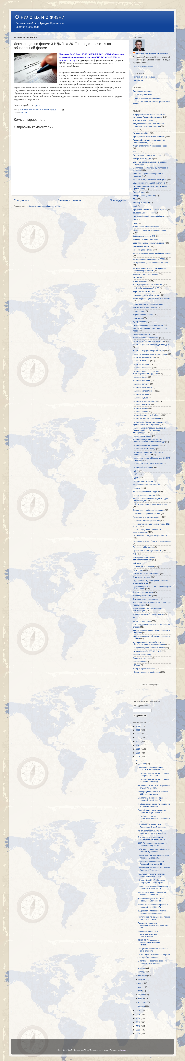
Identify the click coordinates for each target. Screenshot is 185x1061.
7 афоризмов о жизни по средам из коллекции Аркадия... (154, 805)
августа (142, 979)
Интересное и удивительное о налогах (150, 262)
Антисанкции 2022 (141, 133)
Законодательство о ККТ (144, 236)
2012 (138, 1026)
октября (142, 972)
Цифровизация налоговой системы (149, 648)
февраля (142, 1002)
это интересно (139, 662)
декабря (142, 764)
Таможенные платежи (143, 592)
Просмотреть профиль (143, 66)
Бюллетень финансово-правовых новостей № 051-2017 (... (153, 799)
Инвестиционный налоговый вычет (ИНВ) (152, 253)
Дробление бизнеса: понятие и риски (149, 209)
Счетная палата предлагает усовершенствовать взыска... (152, 838)
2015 (138, 1015)
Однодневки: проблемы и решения (148, 510)
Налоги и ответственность (145, 401)
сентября (142, 976)
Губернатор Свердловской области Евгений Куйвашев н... (154, 850)
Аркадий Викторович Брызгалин (152, 53)
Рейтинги (137, 563)
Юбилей (136, 665)
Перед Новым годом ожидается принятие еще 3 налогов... (152, 811)
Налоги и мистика (141, 394)
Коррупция (138, 318)
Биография (138, 80)
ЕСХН (135, 223)
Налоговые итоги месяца (144, 449)
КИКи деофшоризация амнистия (147, 284)
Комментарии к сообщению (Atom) (44, 206)
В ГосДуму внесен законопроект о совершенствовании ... (153, 774)
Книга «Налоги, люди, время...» (147, 98)
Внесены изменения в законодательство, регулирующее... (148, 934)
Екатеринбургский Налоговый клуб (148, 216)
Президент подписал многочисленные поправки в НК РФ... (153, 925)
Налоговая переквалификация (147, 445)
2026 (138, 726)
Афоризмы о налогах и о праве (147, 155)
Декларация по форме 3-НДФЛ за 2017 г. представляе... (153, 793)
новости (136, 488)
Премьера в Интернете (143, 547)
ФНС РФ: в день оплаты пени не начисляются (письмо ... (152, 844)
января (141, 1006)
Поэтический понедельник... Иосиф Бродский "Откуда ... (154, 918)
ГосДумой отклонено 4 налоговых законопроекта (153, 949)
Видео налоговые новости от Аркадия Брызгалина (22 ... (151, 863)
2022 (138, 741)
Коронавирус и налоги (143, 315)
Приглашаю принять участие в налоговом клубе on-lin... (151, 875)
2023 (138, 737)
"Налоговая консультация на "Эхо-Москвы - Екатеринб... (153, 856)
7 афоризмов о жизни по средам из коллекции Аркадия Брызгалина (149, 115)
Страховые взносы (141, 577)
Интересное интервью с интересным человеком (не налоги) (149, 269)
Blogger (123, 1050)
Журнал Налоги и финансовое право (149, 230)
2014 (138, 1018)
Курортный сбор (140, 321)
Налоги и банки (140, 377)
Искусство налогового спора (146, 274)
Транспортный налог (142, 596)
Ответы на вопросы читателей (146, 513)
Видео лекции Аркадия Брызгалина (149, 183)
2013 (138, 1022)
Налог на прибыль (141, 361)
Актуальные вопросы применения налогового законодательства (148, 125)
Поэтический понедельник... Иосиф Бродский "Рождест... (154, 869)
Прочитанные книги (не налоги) (147, 550)
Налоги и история (141, 384)
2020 (138, 749)
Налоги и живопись (141, 380)
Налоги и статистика (142, 368)
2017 (138, 760)
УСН (135, 618)
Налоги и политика (141, 405)
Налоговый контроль (142, 467)
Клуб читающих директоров (145, 291)
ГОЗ (135, 199)
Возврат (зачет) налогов (144, 196)
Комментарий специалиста (145, 308)
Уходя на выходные (142, 621)
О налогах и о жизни (39, 17)
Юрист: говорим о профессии (146, 672)
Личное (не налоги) (141, 334)
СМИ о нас (138, 570)
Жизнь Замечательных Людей (146, 227)
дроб (135, 206)
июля (141, 983)
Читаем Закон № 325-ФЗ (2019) (147, 651)
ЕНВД (135, 220)
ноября (141, 968)
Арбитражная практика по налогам (148, 136)
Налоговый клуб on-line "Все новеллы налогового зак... (151, 899)
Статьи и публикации (142, 94)
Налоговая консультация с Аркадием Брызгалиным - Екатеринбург (149, 423)
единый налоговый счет (144, 213)
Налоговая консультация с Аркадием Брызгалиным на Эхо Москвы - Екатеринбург (149, 430)
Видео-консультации (142, 91)
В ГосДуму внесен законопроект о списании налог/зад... (153, 780)
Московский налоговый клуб (146, 338)
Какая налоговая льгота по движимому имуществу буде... (152, 832)
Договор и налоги (141, 202)
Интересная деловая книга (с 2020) (149, 259)
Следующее (21, 200)
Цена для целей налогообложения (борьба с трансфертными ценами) (149, 643)
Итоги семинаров (141, 281)
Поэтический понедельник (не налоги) (150, 535)
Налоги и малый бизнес (144, 391)
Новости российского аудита (146, 491)
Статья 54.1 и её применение (146, 574)
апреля (141, 994)
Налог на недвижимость (144, 357)
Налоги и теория (140, 412)
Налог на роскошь (141, 364)
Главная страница (69, 200)
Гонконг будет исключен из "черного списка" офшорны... (154, 956)
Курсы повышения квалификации (148, 325)
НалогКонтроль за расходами (146, 419)
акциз (135, 130)
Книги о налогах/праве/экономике (148, 304)
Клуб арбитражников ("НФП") (146, 288)
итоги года (137, 278)
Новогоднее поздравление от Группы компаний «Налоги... (152, 768)
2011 (138, 1030)
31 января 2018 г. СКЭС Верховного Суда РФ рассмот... (154, 786)
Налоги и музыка (140, 398)
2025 (138, 730)
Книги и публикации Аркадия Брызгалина (151, 298)
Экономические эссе (142, 658)
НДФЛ (24, 113)
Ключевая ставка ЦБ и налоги (146, 295)
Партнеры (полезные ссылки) (146, 520)
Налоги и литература (142, 387)
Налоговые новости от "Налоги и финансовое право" (148, 453)
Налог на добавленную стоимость (148, 341)
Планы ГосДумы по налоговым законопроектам (147, 531)
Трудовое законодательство (145, 599)
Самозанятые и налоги (143, 567)
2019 (138, 753)
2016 (138, 1011)
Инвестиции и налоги (142, 250)
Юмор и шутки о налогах (144, 668)
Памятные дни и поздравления (147, 517)
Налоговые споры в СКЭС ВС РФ (148, 464)
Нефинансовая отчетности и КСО (148, 484)
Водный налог (139, 192)
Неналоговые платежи (143, 481)
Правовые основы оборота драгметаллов (152, 541)
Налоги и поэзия (140, 408)
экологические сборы (142, 655)
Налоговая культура (142, 436)
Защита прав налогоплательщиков (148, 243)
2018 (138, 757)
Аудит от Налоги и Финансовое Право (150, 146)
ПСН (135, 554)
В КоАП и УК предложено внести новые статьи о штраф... (153, 962)
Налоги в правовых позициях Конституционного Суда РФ (146, 372)
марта (141, 998)
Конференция (139, 311)
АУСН (135, 152)
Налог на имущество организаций (148, 350)
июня (141, 987)
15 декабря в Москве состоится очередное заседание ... (152, 912)
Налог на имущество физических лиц (150, 354)
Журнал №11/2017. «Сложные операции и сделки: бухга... (151, 881)
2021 (138, 745)
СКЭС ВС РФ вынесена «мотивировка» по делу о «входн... (150, 942)
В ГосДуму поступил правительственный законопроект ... (154, 818)
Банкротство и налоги (143, 159)
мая (140, 991)
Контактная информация (144, 77)
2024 (138, 734)
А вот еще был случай (143, 120)
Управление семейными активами (148, 614)
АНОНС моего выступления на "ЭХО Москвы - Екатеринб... (154, 893)
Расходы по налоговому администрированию (144, 558)
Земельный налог (141, 246)
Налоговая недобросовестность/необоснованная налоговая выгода (149, 440)
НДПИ (135, 471)
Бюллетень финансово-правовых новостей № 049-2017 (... (153, 905)
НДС (135, 474)
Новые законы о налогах (144, 495)
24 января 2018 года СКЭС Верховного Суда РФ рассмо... (153, 826)
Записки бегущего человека (145, 239)
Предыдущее (118, 200)
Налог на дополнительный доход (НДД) (151, 344)
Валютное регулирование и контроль (149, 179)
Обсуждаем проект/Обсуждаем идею (149, 504)
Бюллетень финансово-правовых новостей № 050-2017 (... (153, 887)
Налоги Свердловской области (147, 415)
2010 (138, 1034)
